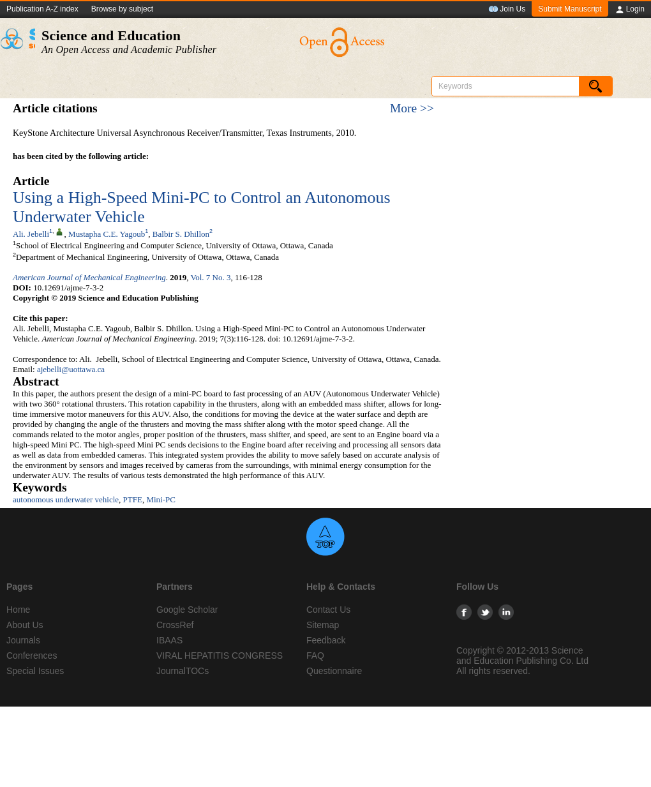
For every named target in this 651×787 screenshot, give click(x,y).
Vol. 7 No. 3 (211, 277)
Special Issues (35, 671)
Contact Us (328, 609)
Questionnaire (334, 671)
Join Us (506, 9)
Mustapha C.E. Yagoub (106, 234)
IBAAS (169, 640)
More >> (412, 108)
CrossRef (174, 625)
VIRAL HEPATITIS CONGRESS (219, 655)
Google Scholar (187, 609)
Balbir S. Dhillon (181, 234)
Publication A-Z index (42, 8)
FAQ (315, 655)
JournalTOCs (182, 671)
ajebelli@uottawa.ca (71, 369)
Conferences (31, 655)
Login (630, 9)
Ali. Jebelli (31, 234)
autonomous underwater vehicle (66, 499)
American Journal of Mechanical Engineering (89, 277)
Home (18, 609)
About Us (24, 625)
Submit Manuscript (569, 8)
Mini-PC (161, 499)
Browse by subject (122, 8)
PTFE (132, 499)
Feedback (325, 640)
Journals (23, 640)
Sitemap (322, 625)
